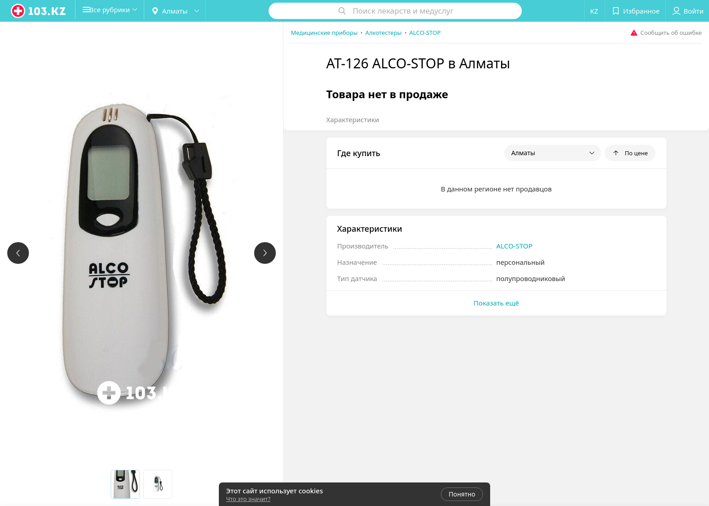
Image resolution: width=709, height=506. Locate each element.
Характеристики (352, 119)
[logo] (39, 11)
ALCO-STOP (514, 245)
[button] (117, 10)
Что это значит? (248, 499)
